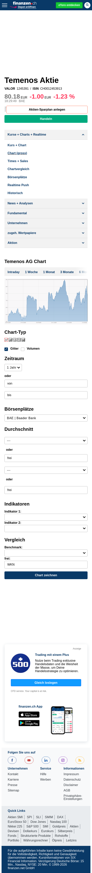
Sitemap (13, 790)
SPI (29, 817)
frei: (7, 558)
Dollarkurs (30, 831)
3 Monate (67, 272)
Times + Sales (18, 161)
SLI (38, 817)
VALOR (9, 88)
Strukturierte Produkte (36, 835)
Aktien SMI (15, 817)
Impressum (71, 774)
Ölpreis (57, 840)
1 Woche (31, 272)
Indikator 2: (12, 522)
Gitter (14, 348)
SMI (45, 826)
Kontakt (13, 774)
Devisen (13, 831)
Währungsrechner (35, 840)
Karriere (13, 779)
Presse (12, 785)
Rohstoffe (61, 835)
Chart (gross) (17, 153)
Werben (45, 779)
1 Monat (49, 272)
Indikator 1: (12, 511)
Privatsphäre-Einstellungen (73, 797)
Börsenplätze (17, 177)
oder (7, 376)
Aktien (74, 826)
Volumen (33, 348)
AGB (67, 790)
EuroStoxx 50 (17, 821)
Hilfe (43, 774)
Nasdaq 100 (58, 821)
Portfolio (13, 840)
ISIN (36, 88)
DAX (60, 817)
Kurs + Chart (17, 145)
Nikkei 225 (15, 826)
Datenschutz (72, 779)
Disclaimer (71, 785)
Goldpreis (58, 826)
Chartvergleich (18, 169)
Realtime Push (18, 185)
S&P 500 (32, 826)
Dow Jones (38, 821)
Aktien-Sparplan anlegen (47, 109)
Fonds (12, 835)
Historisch (15, 193)
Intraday (14, 272)
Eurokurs (47, 831)
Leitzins (71, 840)
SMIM (49, 817)
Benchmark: (13, 547)
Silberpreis (65, 831)
